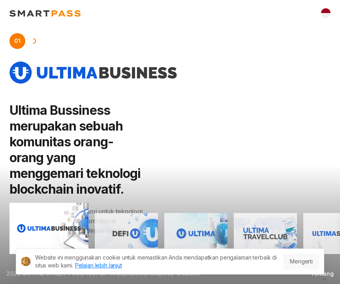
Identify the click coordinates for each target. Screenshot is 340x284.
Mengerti (301, 261)
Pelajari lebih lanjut (98, 265)
